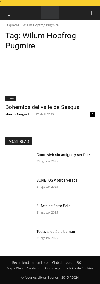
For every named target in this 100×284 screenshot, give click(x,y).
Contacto (33, 268)
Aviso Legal (53, 268)
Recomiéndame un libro (30, 262)
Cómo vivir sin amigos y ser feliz (63, 155)
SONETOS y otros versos (57, 180)
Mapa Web (15, 268)
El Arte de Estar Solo (54, 206)
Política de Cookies (79, 268)
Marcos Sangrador (18, 114)
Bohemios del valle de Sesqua (42, 107)
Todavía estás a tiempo (56, 231)
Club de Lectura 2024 (67, 262)
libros (10, 98)
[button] (9, 13)
